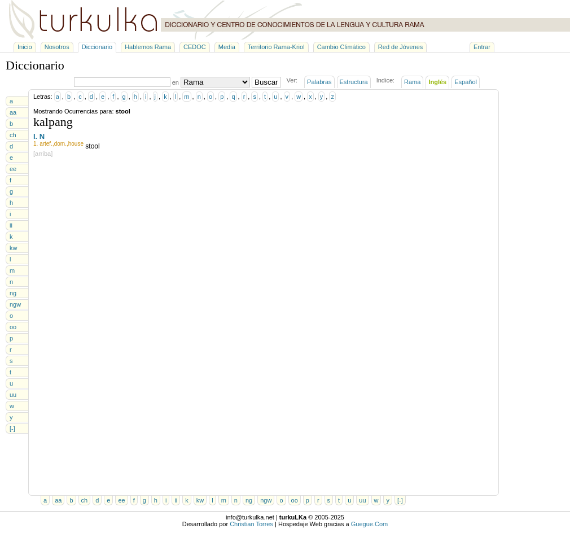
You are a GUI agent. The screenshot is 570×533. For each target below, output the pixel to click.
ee (13, 168)
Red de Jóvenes (400, 46)
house (76, 144)
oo (13, 327)
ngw (15, 304)
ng (13, 293)
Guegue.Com (369, 524)
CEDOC (194, 46)
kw (13, 247)
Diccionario (97, 46)
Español (465, 81)
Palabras (319, 81)
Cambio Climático (341, 46)
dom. (60, 144)
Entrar (481, 46)
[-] (12, 428)
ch (13, 135)
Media (226, 46)
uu (13, 394)
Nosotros (57, 46)
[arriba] (42, 153)
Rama (412, 81)
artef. (46, 144)
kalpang (53, 122)
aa (13, 112)
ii (11, 225)
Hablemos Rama (148, 46)
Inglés (437, 81)
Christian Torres (251, 524)
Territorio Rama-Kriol (276, 46)
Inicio (24, 46)
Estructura (354, 81)
